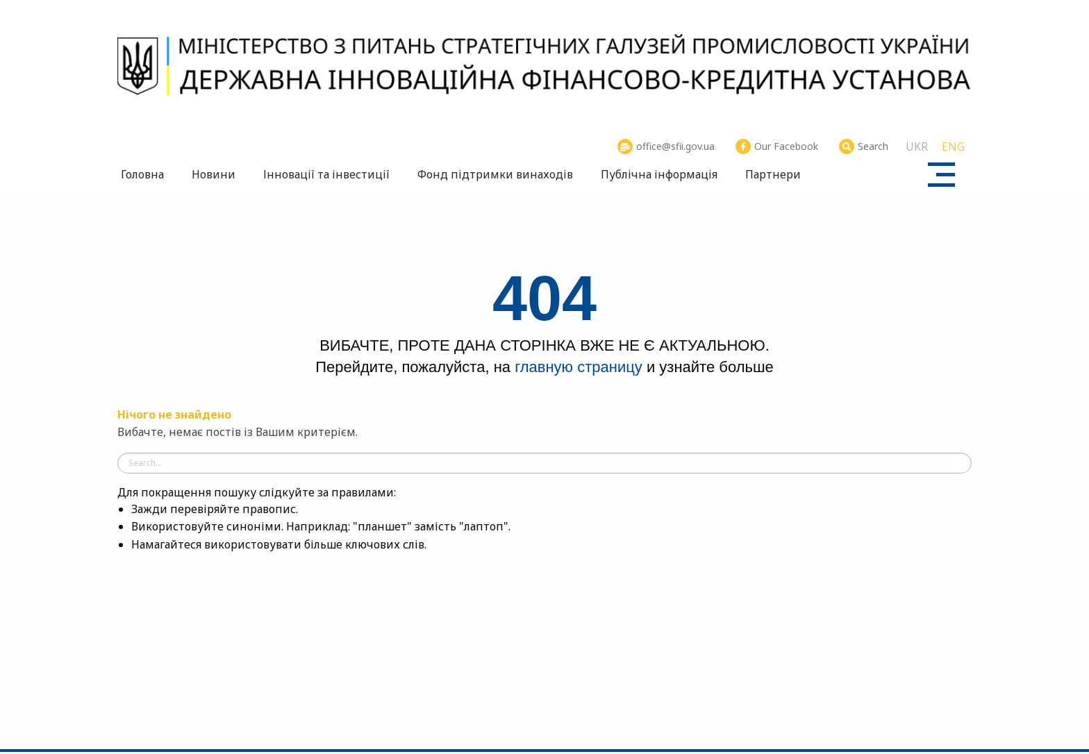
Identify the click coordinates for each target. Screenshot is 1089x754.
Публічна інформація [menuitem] (659, 174)
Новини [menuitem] (213, 174)
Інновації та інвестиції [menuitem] (326, 174)
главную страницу (578, 367)
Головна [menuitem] (142, 174)
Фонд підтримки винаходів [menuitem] (495, 174)
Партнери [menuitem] (773, 174)
